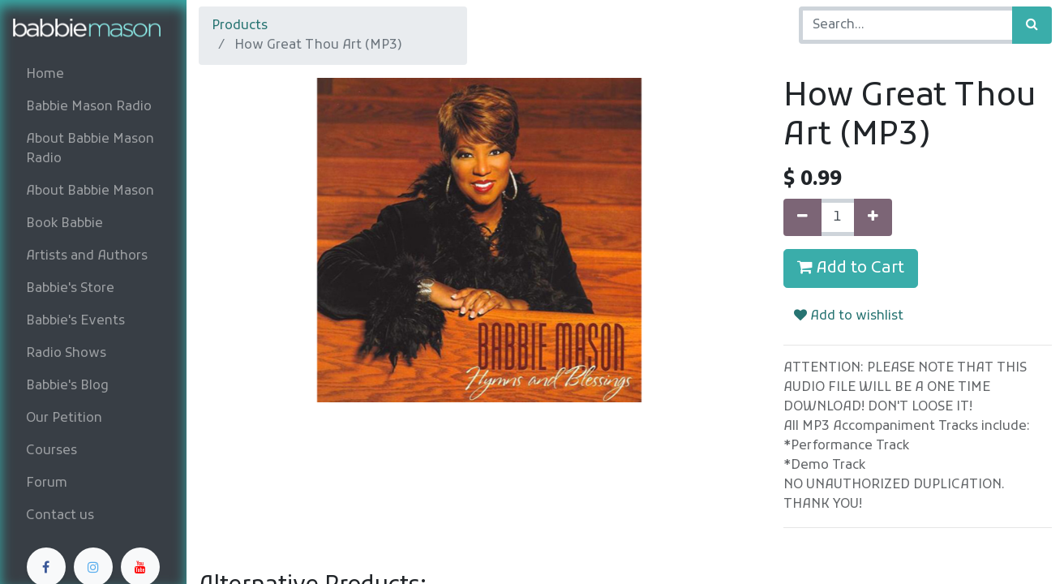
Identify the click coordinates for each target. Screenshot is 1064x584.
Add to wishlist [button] (848, 316)
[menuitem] (93, 74)
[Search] (1032, 25)
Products (240, 26)
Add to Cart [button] (850, 268)
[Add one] (873, 217)
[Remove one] (802, 217)
